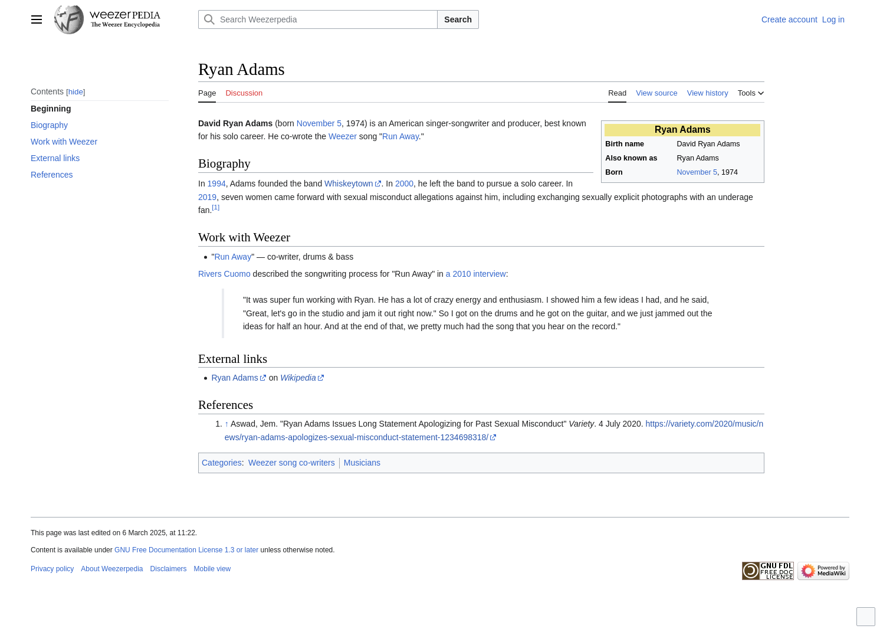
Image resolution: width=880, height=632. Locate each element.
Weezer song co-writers (291, 462)
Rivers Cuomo (224, 274)
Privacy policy (52, 569)
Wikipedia (298, 377)
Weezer (343, 136)
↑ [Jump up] (227, 423)
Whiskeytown (348, 183)
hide (75, 91)
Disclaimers (168, 569)
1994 (217, 183)
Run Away (400, 136)
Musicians (362, 462)
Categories (222, 462)
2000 (404, 183)
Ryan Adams (234, 377)
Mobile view (212, 569)
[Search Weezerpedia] (318, 19)
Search (458, 19)
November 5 (697, 172)
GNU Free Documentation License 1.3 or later (186, 550)
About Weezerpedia (112, 569)
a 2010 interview (476, 274)
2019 (207, 197)
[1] (215, 207)
